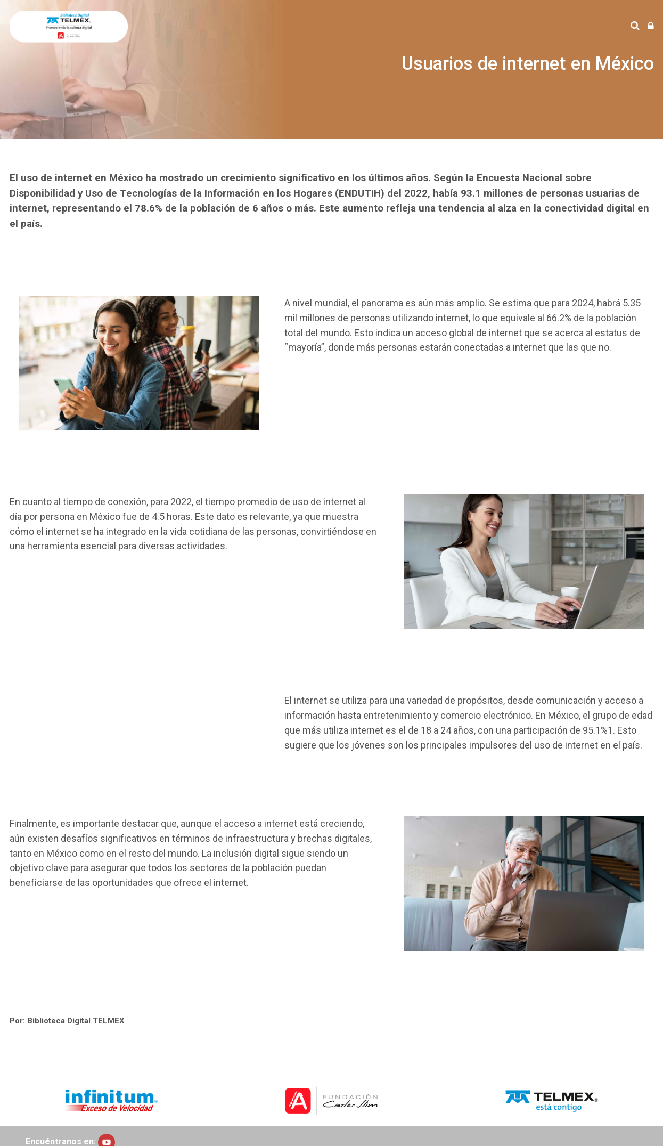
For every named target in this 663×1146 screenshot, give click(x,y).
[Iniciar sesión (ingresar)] (651, 26)
